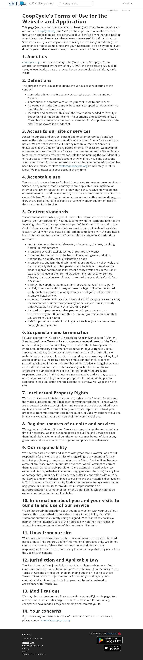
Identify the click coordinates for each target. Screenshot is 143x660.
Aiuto (24, 651)
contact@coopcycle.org (73, 166)
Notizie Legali (28, 642)
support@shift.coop (32, 638)
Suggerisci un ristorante (33, 654)
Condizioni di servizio (32, 645)
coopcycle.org (46, 31)
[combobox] (75, 3)
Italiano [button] (127, 3)
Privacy (25, 648)
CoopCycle (111, 633)
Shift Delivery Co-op (41, 3)
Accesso (126, 10)
